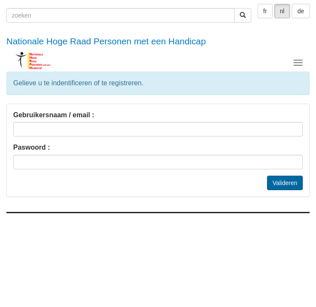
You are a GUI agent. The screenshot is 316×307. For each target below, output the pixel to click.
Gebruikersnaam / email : (53, 115)
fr (265, 11)
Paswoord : (31, 147)
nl (282, 11)
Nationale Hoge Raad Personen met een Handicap (106, 41)
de (300, 11)
